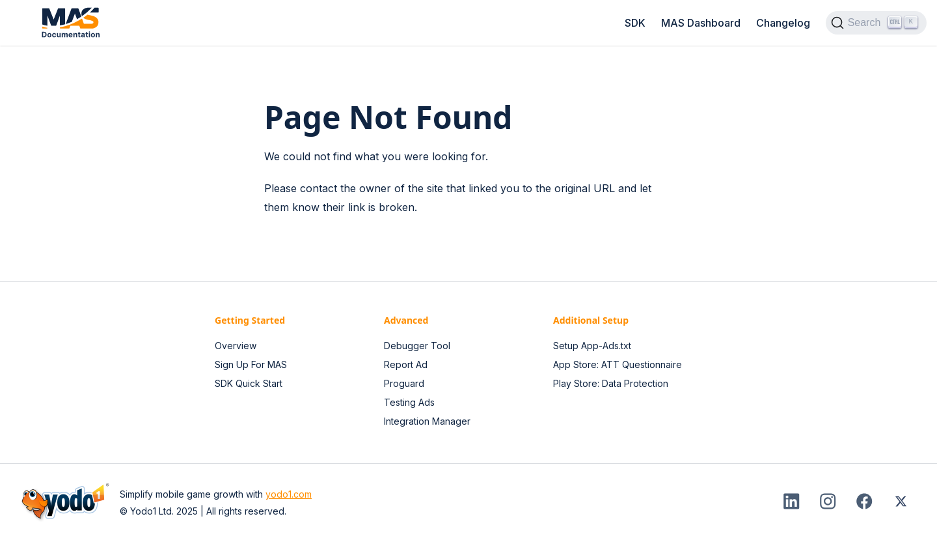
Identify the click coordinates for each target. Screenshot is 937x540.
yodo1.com (288, 494)
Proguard (404, 383)
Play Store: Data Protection (610, 383)
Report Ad (406, 364)
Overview (235, 345)
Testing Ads (409, 402)
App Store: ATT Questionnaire (617, 364)
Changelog (783, 22)
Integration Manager (427, 421)
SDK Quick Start (248, 383)
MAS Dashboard (700, 22)
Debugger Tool (417, 345)
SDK (635, 22)
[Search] (876, 23)
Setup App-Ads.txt (592, 345)
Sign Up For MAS (251, 364)
